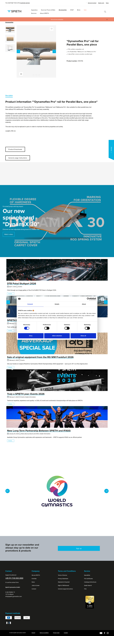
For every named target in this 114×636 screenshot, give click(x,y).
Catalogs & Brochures (90, 582)
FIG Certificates (88, 578)
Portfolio (34, 578)
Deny (30, 335)
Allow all (83, 335)
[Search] (105, 11)
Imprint (33, 632)
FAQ (85, 589)
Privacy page (56, 632)
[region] (30, 51)
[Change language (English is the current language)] (84, 3)
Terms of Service (62, 575)
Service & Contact (92, 3)
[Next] (54, 51)
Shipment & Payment (64, 582)
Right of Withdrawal (63, 585)
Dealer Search (88, 585)
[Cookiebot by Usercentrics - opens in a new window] (88, 299)
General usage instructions (17, 158)
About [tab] (84, 304)
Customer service (25, 3)
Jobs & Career (35, 585)
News (107, 3)
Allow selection (57, 335)
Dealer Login (101, 3)
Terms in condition (44, 632)
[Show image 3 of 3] (39, 75)
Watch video (8, 234)
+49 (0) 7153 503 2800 (14, 578)
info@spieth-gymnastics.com (13, 596)
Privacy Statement (63, 578)
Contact (34, 589)
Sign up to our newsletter (57, 19)
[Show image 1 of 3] (33, 75)
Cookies (66, 632)
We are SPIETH (36, 575)
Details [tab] (57, 304)
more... (10, 294)
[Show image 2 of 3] (36, 75)
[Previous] (18, 51)
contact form (15, 582)
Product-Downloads (15, 149)
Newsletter (87, 575)
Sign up (79, 548)
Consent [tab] (30, 304)
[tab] (9, 95)
